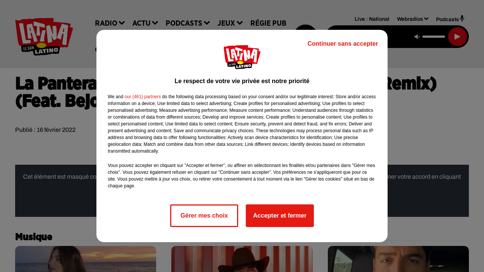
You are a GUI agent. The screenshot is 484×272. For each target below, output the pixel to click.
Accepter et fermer (279, 215)
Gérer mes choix (204, 215)
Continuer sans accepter (342, 43)
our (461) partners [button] (142, 96)
